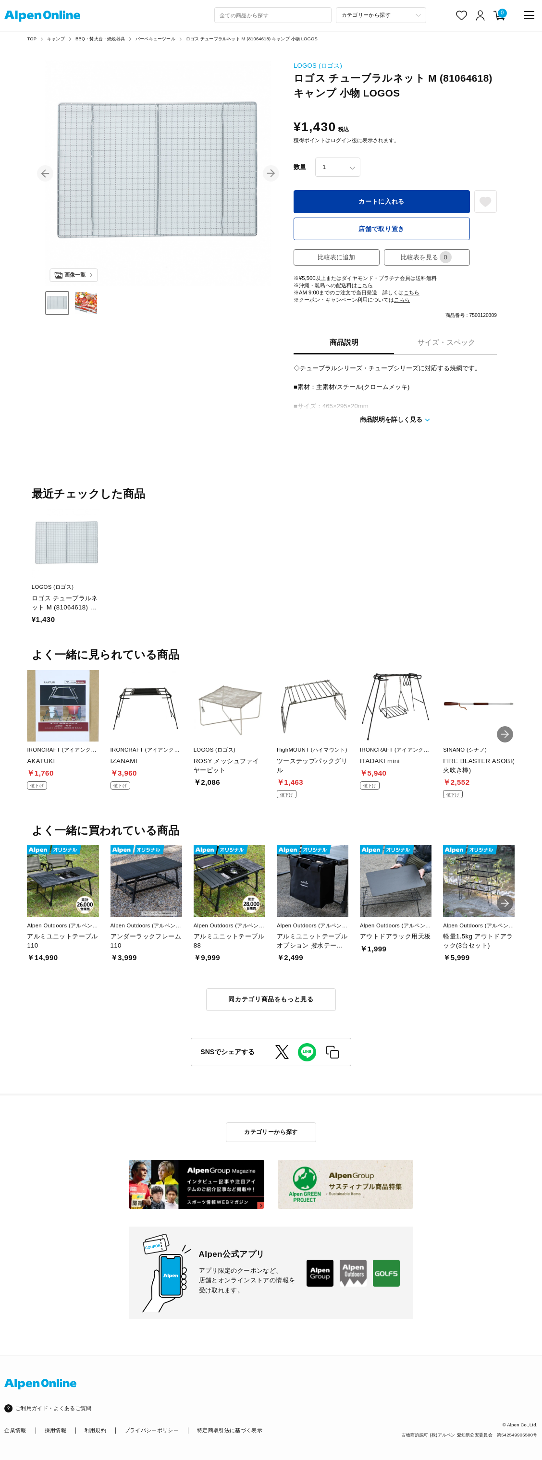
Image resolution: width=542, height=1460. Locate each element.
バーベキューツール (155, 38)
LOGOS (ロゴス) (318, 65)
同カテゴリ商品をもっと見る (271, 999)
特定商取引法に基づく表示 (229, 1430)
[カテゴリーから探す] (381, 15)
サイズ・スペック (446, 342)
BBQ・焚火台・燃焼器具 (100, 38)
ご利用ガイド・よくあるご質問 (53, 1408)
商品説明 (344, 342)
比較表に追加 (336, 257)
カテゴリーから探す (270, 1132)
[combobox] (273, 15)
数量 (300, 166)
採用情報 (55, 1430)
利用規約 (95, 1430)
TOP (32, 38)
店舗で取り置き (381, 228)
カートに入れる (381, 201)
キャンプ (56, 38)
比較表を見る (426, 257)
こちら (365, 285)
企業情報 (15, 1430)
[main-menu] (529, 15)
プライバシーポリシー (151, 1430)
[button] (45, 173)
